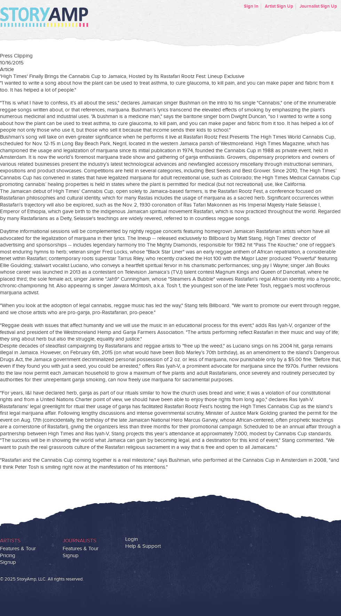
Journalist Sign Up (318, 6)
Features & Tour (18, 549)
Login (131, 539)
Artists (10, 541)
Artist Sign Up (279, 6)
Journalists (79, 541)
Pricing (7, 556)
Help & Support (143, 546)
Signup (8, 562)
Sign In (251, 6)
